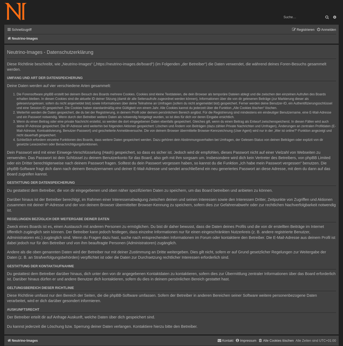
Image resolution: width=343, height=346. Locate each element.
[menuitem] (326, 29)
